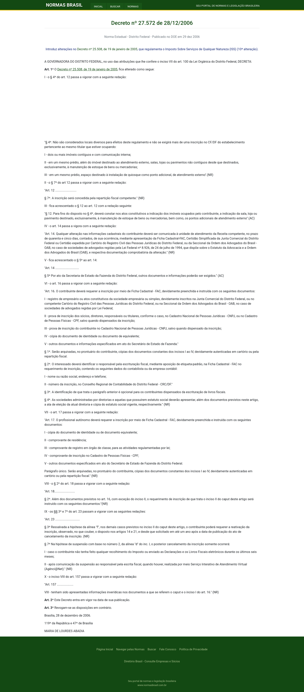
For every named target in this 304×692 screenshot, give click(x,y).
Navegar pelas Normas (130, 649)
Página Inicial (105, 649)
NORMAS (133, 6)
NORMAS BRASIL (64, 5)
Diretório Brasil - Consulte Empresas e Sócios (152, 661)
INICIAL (98, 6)
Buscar (152, 649)
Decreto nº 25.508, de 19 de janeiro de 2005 (107, 49)
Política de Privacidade (193, 649)
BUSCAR (115, 6)
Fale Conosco (167, 649)
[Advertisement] (152, 110)
